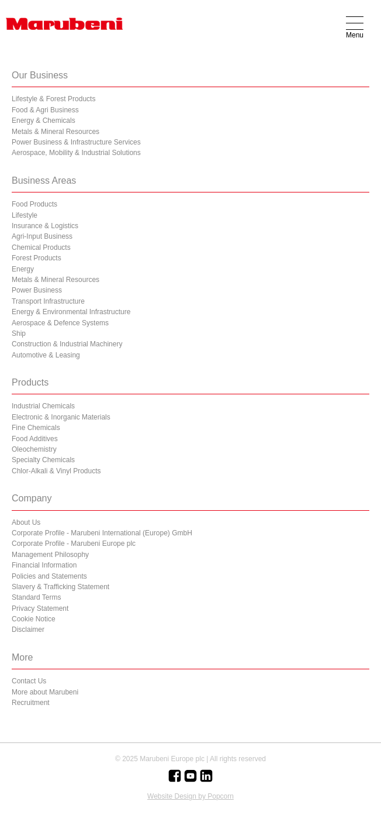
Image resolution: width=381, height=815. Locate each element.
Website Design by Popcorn (190, 796)
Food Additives (35, 439)
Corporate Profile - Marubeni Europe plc (74, 543)
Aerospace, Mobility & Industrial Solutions (76, 153)
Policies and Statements (49, 576)
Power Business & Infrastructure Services (76, 142)
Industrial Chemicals (43, 406)
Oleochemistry (34, 449)
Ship (19, 333)
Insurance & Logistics (45, 226)
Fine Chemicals (36, 428)
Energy (23, 269)
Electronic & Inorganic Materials (61, 417)
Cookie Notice (34, 619)
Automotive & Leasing (46, 355)
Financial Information (44, 565)
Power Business (37, 290)
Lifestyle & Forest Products (53, 99)
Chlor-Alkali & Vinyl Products (56, 471)
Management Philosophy (50, 555)
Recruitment (31, 703)
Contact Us (29, 681)
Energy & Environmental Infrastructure (71, 312)
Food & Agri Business (45, 110)
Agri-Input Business (42, 236)
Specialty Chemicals (43, 460)
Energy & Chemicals (43, 120)
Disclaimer (28, 629)
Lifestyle (24, 215)
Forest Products (36, 258)
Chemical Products (41, 247)
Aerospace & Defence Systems (60, 323)
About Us (26, 522)
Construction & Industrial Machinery (67, 344)
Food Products (34, 204)
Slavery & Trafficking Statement (60, 587)
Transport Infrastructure (48, 301)
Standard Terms (36, 597)
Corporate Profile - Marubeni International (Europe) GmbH (102, 533)
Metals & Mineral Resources (55, 132)
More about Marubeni (45, 692)
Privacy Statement (40, 608)
